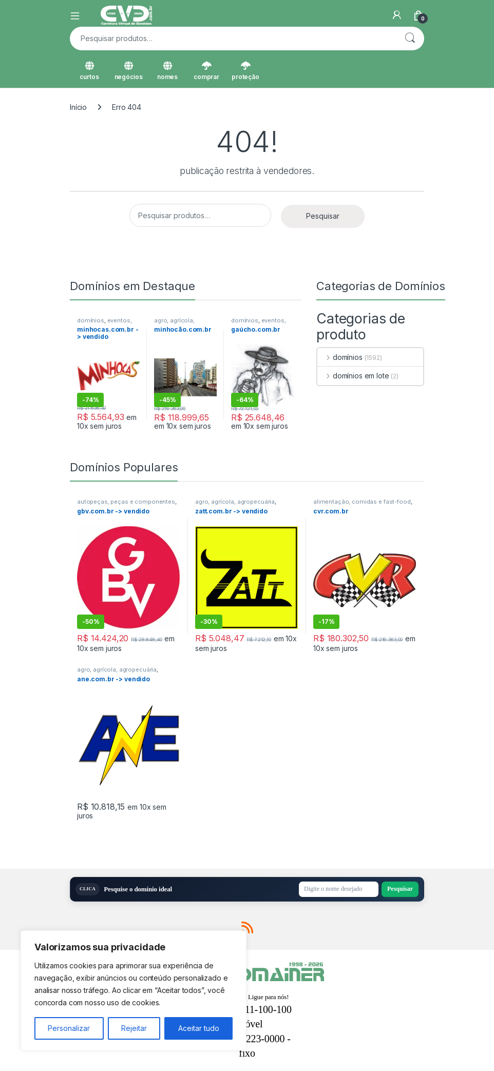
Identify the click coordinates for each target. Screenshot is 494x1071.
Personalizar (69, 1028)
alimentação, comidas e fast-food (362, 501)
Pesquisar (409, 38)
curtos (89, 71)
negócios (129, 71)
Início (78, 107)
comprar (206, 71)
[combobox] (232, 38)
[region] (133, 990)
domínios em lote (353, 375)
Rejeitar (134, 1028)
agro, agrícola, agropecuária (174, 323)
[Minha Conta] (397, 15)
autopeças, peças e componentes (126, 501)
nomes (167, 71)
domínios (90, 320)
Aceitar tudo (198, 1028)
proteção (245, 71)
